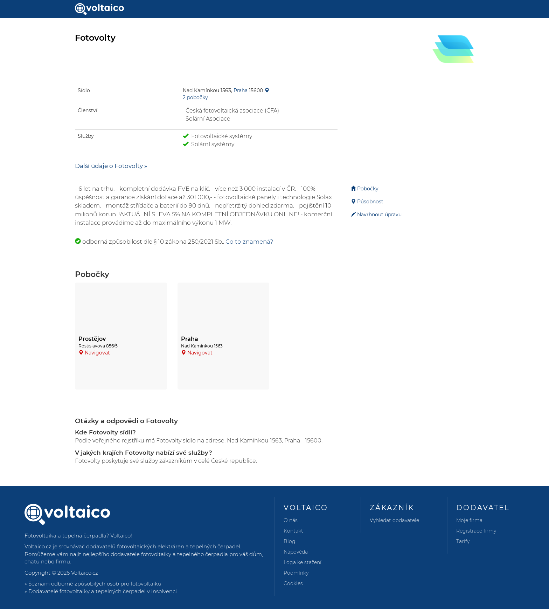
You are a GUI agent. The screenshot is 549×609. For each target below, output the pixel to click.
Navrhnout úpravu (379, 214)
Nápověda (296, 552)
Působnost (370, 201)
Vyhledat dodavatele (394, 520)
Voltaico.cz (84, 572)
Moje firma (469, 520)
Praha (241, 90)
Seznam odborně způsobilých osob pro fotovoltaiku (94, 583)
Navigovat (97, 353)
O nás (291, 520)
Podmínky (296, 573)
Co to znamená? (249, 241)
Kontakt (293, 531)
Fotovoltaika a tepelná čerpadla (65, 535)
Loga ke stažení (302, 562)
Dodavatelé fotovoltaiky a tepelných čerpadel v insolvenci (102, 591)
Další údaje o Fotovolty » (111, 165)
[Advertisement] (411, 126)
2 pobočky (195, 97)
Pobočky (367, 188)
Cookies (293, 583)
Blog (290, 541)
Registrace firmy (476, 531)
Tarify (463, 541)
